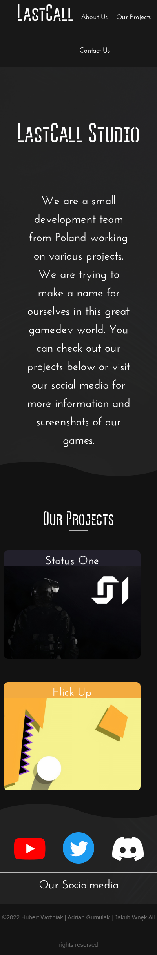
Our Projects (133, 15)
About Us (94, 15)
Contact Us (94, 49)
